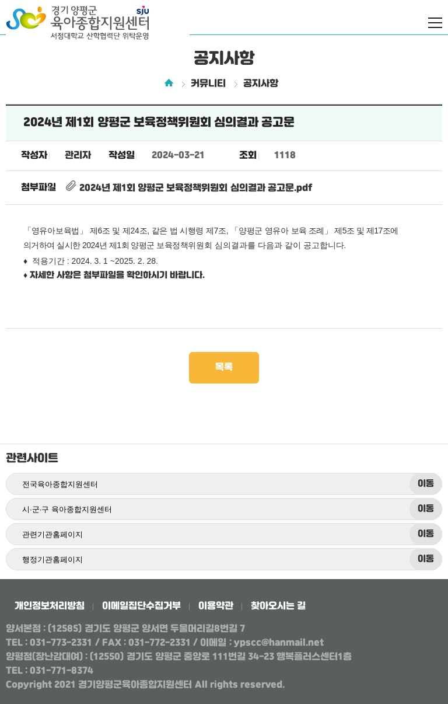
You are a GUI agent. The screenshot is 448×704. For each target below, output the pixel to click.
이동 (426, 484)
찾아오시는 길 (278, 606)
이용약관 (215, 606)
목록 (224, 367)
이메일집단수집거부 (141, 606)
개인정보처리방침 (50, 606)
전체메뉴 (435, 23)
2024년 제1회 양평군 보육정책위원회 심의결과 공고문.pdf (188, 188)
